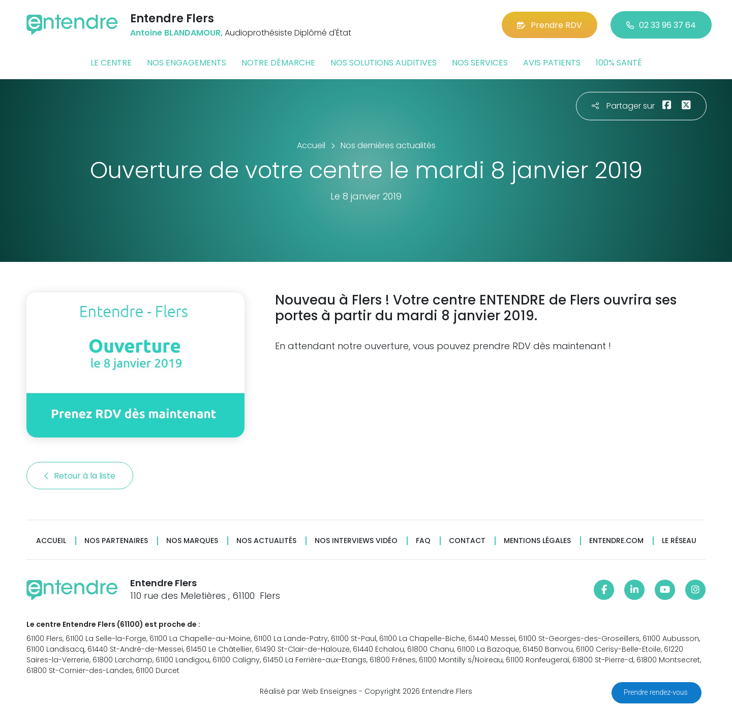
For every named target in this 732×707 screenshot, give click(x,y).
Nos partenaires (116, 540)
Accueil (51, 540)
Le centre (111, 63)
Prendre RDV (549, 25)
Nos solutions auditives (383, 63)
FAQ (423, 540)
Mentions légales (537, 540)
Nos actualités (266, 540)
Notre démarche (278, 63)
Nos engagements (186, 63)
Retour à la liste (79, 476)
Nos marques (192, 540)
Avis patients (552, 63)
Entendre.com (616, 540)
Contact (467, 540)
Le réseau (679, 540)
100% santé (619, 63)
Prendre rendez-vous (656, 692)
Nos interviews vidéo (356, 540)
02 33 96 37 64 (661, 25)
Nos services (480, 63)
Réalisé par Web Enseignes (308, 691)
